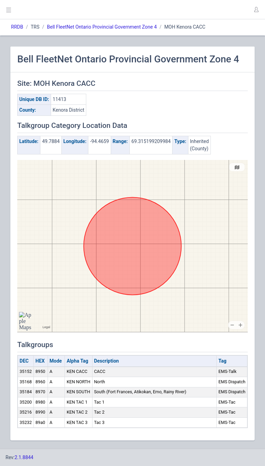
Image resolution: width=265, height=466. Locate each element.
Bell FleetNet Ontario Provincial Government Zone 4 (102, 27)
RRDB (17, 27)
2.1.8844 (23, 457)
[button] (256, 9)
